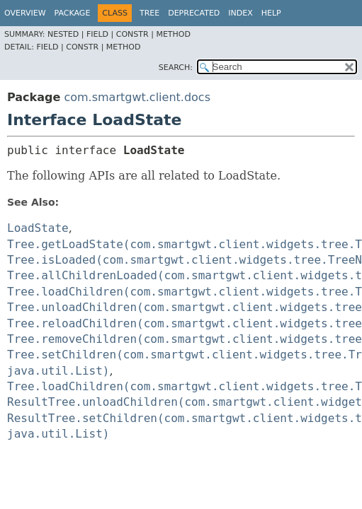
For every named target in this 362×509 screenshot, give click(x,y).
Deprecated (194, 13)
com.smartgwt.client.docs (137, 97)
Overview (25, 13)
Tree (149, 13)
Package (73, 13)
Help (271, 13)
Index (240, 13)
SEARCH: (176, 67)
